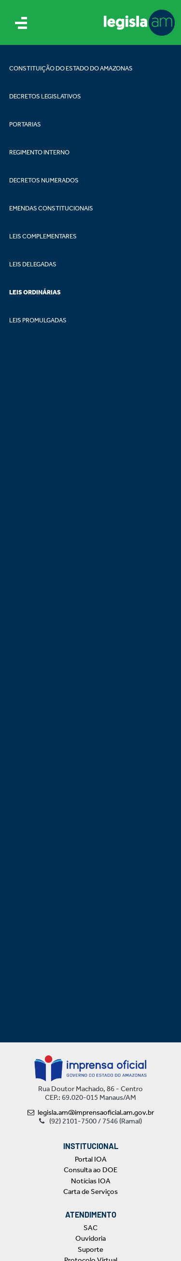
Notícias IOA (91, 1181)
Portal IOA (91, 1159)
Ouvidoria (90, 1238)
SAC (90, 1227)
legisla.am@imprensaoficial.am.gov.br (91, 1112)
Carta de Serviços (90, 1191)
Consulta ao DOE (90, 1169)
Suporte (90, 1249)
